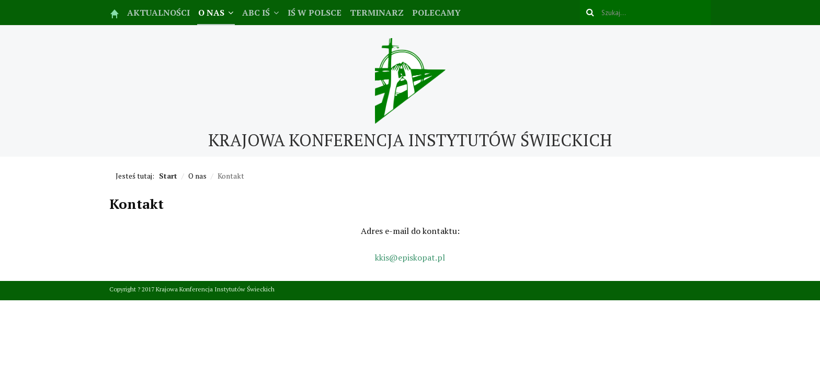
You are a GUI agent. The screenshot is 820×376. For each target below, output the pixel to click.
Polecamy (436, 12)
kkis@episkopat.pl (410, 257)
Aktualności (158, 12)
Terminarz (377, 12)
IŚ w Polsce (314, 12)
